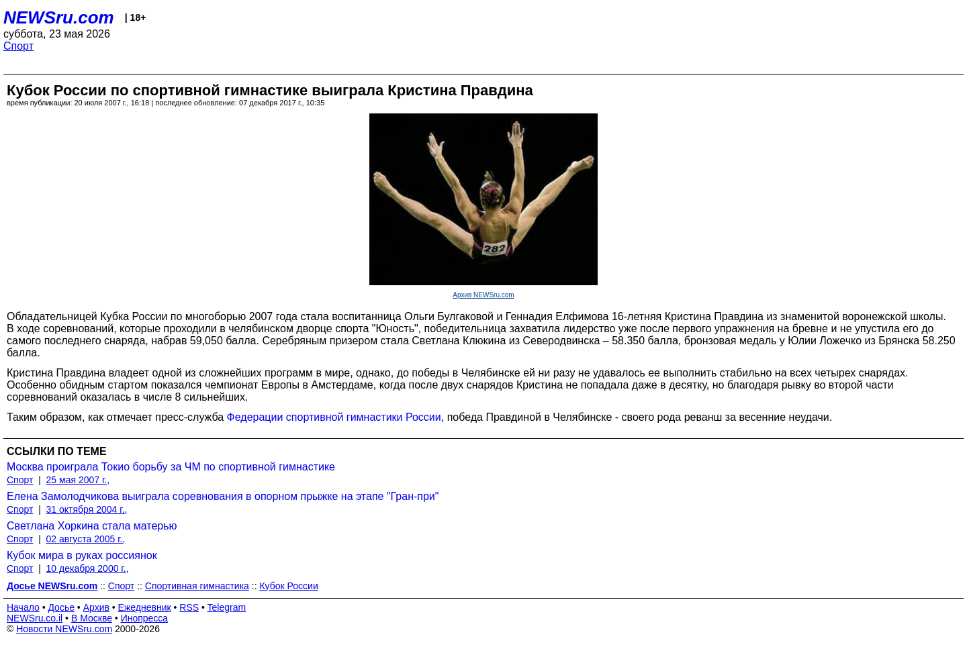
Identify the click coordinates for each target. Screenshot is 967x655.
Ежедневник (144, 607)
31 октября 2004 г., (87, 509)
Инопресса (145, 618)
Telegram (227, 607)
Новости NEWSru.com (64, 628)
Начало (23, 607)
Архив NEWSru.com (483, 295)
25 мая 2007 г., (78, 479)
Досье (61, 607)
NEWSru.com (58, 17)
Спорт (18, 46)
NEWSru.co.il (34, 618)
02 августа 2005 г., (86, 539)
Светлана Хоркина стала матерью (92, 526)
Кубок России (288, 586)
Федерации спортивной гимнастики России (334, 417)
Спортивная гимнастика (197, 586)
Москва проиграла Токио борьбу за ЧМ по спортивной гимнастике (171, 466)
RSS (189, 607)
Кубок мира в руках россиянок (82, 555)
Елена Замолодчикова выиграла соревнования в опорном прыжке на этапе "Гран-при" (223, 496)
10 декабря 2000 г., (87, 568)
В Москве (91, 618)
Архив (96, 607)
